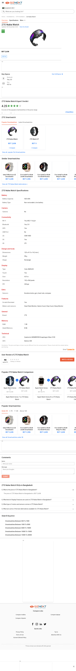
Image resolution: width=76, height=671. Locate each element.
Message (4, 467)
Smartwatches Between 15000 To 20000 (18, 535)
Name (3, 461)
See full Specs (56, 74)
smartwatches (10, 16)
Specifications (13, 20)
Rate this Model (24, 27)
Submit (5, 476)
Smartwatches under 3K (15, 437)
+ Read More (69, 112)
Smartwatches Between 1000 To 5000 (17, 524)
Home (3, 16)
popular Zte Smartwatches (16, 152)
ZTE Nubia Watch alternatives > (18, 184)
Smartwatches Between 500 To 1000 (17, 521)
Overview (5, 20)
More (22, 20)
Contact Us (70, 349)
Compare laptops (55, 614)
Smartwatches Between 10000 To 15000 (18, 531)
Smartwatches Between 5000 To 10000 (18, 528)
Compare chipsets (21, 618)
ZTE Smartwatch (20, 16)
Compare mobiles (21, 614)
